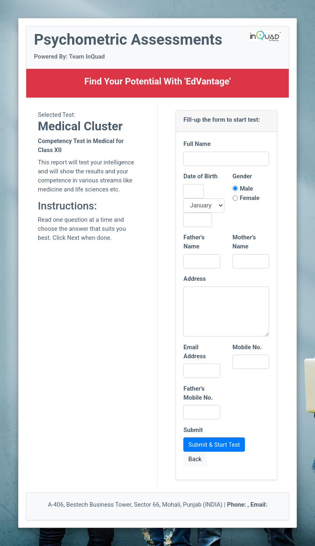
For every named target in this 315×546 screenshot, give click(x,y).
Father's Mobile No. (198, 393)
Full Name (196, 144)
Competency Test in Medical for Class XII (80, 145)
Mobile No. (247, 347)
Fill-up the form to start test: (221, 119)
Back (194, 459)
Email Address (194, 352)
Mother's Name (244, 242)
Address (194, 278)
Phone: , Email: (247, 504)
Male (246, 188)
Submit (193, 430)
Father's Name (193, 242)
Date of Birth (200, 176)
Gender (242, 176)
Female (249, 198)
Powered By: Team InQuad (69, 56)
